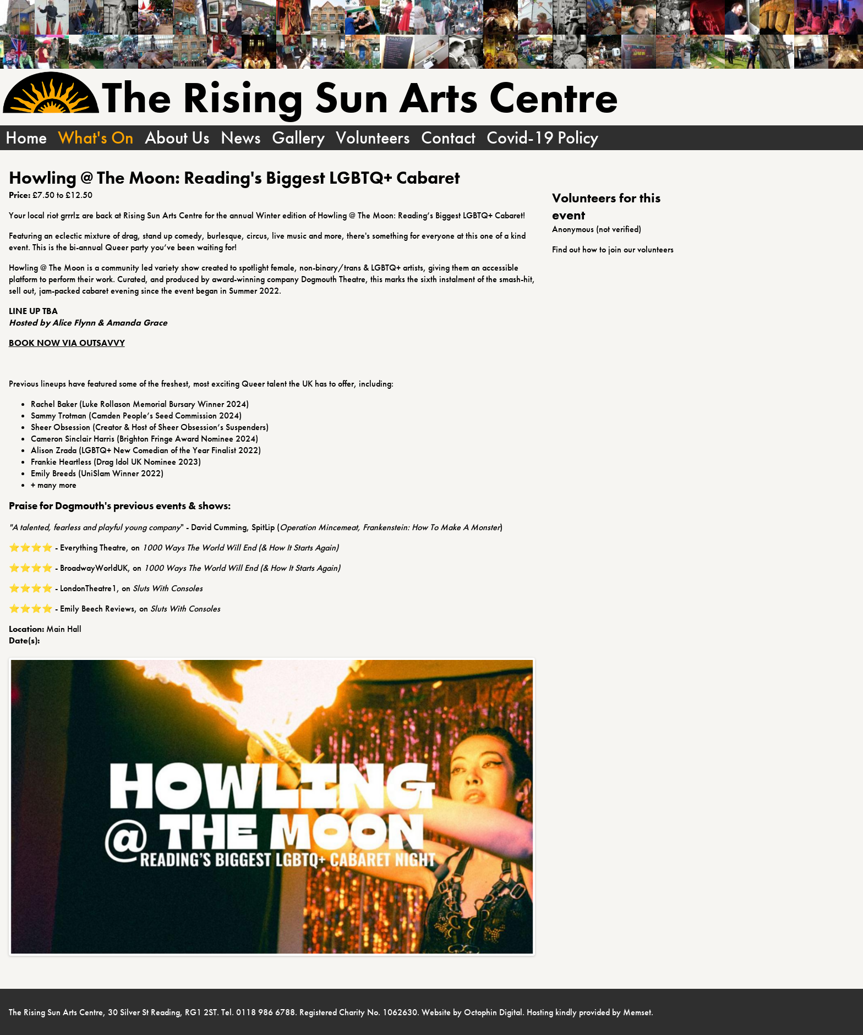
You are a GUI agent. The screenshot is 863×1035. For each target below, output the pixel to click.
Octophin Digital (493, 1012)
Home (26, 137)
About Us (177, 137)
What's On (96, 137)
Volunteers (373, 137)
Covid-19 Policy (542, 137)
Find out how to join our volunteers (613, 249)
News (241, 137)
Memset (637, 1012)
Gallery (298, 137)
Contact (448, 137)
